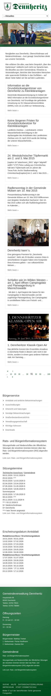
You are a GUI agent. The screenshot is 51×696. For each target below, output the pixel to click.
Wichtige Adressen (13, 426)
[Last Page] (12, 377)
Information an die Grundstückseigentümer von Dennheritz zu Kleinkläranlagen (26, 88)
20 (15, 374)
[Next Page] (7, 377)
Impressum (8, 687)
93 (40, 374)
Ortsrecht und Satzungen (16, 409)
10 (11, 374)
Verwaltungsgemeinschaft (16, 421)
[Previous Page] (13, 371)
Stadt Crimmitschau (26, 687)
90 (27, 374)
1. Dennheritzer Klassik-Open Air (27, 345)
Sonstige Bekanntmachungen (17, 413)
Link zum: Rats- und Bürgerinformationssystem (22, 458)
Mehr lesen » (12, 110)
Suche (6, 684)
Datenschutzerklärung (30, 684)
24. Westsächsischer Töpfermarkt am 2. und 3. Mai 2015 (27, 157)
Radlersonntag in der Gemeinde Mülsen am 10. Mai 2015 (26, 189)
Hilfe (13, 684)
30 (19, 374)
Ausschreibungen (12, 405)
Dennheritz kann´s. (18, 250)
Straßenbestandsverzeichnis (17, 417)
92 (36, 374)
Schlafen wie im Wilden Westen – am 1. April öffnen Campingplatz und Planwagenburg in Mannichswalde (27, 284)
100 (48, 374)
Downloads (10, 430)
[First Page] (7, 371)
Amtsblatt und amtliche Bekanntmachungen (23, 400)
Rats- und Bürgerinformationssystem (16, 656)
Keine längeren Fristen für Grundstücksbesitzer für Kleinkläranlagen (23, 123)
